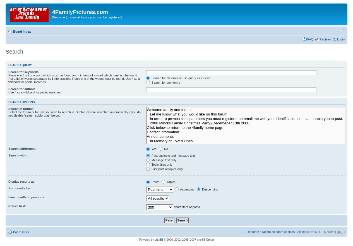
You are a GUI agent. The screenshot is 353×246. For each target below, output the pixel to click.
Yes (151, 149)
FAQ (310, 39)
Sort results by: (19, 188)
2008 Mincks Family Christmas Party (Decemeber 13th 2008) (247, 123)
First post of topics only (164, 169)
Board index (22, 31)
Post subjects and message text (170, 155)
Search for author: (21, 89)
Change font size (341, 30)
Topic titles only (159, 164)
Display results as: (21, 181)
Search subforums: (22, 148)
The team (252, 231)
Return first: (17, 206)
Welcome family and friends (247, 110)
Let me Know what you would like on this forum (247, 114)
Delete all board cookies (278, 231)
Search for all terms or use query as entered (179, 78)
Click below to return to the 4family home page (247, 128)
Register (325, 39)
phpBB (159, 239)
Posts (152, 182)
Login (341, 39)
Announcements (247, 136)
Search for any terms (163, 82)
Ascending (184, 189)
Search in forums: (21, 108)
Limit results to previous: (26, 197)
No (163, 149)
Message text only (161, 160)
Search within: (18, 155)
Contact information (247, 132)
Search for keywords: (24, 72)
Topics (169, 182)
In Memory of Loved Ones (247, 141)
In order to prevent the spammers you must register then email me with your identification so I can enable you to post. (247, 119)
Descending (207, 189)
